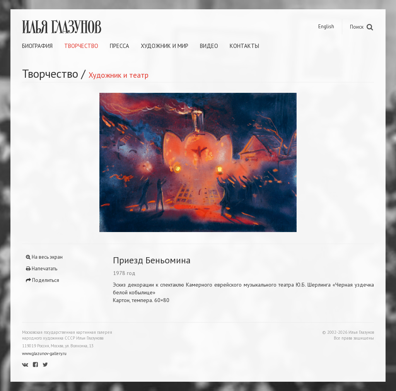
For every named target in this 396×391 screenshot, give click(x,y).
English (326, 26)
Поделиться (42, 280)
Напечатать (41, 268)
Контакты (244, 46)
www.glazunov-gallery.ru (44, 353)
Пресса (119, 46)
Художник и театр (118, 75)
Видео (209, 46)
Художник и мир (164, 46)
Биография (37, 46)
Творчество (81, 46)
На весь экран (44, 257)
